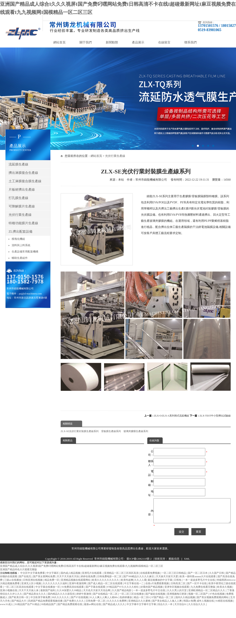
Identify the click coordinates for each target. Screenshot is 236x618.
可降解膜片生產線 (22, 206)
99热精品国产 (49, 609)
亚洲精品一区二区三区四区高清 (121, 577)
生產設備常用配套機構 (25, 251)
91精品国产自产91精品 (27, 609)
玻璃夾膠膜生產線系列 (136, 431)
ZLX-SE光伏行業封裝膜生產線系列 (80, 431)
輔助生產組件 (20, 257)
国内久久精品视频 (185, 602)
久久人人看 (140, 584)
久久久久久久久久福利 (55, 588)
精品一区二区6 (142, 602)
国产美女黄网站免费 (44, 581)
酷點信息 (174, 563)
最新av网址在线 (93, 609)
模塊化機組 (18, 238)
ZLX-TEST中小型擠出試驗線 (215, 415)
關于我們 (85, 42)
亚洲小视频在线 (9, 595)
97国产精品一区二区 (162, 602)
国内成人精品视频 (71, 577)
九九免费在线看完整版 (203, 591)
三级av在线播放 (13, 584)
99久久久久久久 (61, 602)
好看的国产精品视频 (152, 591)
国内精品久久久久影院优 (61, 598)
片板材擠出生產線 (22, 189)
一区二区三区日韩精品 (174, 577)
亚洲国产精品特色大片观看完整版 (18, 574)
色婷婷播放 (126, 602)
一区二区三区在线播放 (131, 598)
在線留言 (164, 42)
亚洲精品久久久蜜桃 (139, 605)
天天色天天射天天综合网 (97, 595)
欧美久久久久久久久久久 (106, 584)
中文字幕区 (53, 577)
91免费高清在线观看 (73, 591)
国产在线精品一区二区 (105, 598)
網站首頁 (59, 42)
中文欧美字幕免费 (41, 602)
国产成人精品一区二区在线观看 (105, 588)
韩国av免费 (189, 605)
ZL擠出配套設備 (20, 231)
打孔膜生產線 (18, 198)
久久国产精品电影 (122, 595)
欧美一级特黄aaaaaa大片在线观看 (198, 581)
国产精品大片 (19, 605)
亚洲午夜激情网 (78, 588)
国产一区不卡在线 (197, 588)
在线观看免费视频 (150, 577)
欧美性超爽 (127, 584)
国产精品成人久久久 (114, 609)
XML (187, 563)
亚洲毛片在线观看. (92, 577)
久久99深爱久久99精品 (69, 595)
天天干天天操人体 (29, 595)
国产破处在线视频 (155, 598)
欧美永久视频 (225, 591)
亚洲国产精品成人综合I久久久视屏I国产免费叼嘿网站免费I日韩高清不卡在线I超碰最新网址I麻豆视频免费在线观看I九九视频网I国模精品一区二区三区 (81, 570)
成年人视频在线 (205, 605)
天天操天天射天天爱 (167, 581)
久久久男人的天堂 (177, 595)
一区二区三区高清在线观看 (19, 591)
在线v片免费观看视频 (157, 588)
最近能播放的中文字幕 (160, 584)
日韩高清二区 (178, 588)
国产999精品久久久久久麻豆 (139, 581)
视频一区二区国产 (198, 598)
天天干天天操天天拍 (68, 581)
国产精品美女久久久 (35, 598)
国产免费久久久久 (74, 605)
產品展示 (138, 42)
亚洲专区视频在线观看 (177, 591)
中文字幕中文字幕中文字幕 (142, 609)
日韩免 (178, 584)
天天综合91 (180, 609)
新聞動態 (112, 42)
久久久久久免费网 (117, 605)
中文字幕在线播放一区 (48, 591)
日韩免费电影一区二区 (109, 581)
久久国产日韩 (217, 577)
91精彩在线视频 (224, 605)
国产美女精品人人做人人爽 (167, 605)
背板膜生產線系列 (111, 431)
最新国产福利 (48, 595)
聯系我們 (190, 42)
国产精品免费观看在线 (70, 609)
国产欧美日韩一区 (19, 602)
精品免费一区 (52, 584)
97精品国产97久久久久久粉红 (123, 591)
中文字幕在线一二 (134, 588)
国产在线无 (25, 581)
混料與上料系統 (21, 245)
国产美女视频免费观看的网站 (213, 602)
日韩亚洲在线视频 (33, 584)
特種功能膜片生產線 (23, 223)
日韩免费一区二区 (96, 605)
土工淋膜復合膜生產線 (25, 181)
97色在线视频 (217, 598)
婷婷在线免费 (88, 581)
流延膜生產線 (18, 164)
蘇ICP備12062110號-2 (139, 563)
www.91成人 (7, 609)
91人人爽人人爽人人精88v (104, 602)
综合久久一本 (165, 609)
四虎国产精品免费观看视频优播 (45, 605)
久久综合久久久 (197, 609)
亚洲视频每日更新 (177, 598)
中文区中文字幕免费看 (32, 577)
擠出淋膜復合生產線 (23, 172)
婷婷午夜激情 (84, 598)
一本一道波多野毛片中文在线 (199, 584)
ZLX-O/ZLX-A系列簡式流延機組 (171, 415)
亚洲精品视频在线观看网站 (76, 584)
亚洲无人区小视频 (31, 588)
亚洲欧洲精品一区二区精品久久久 (207, 595)
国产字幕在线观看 (96, 591)
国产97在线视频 (80, 602)
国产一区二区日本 (198, 577)
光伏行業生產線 (115, 155)
